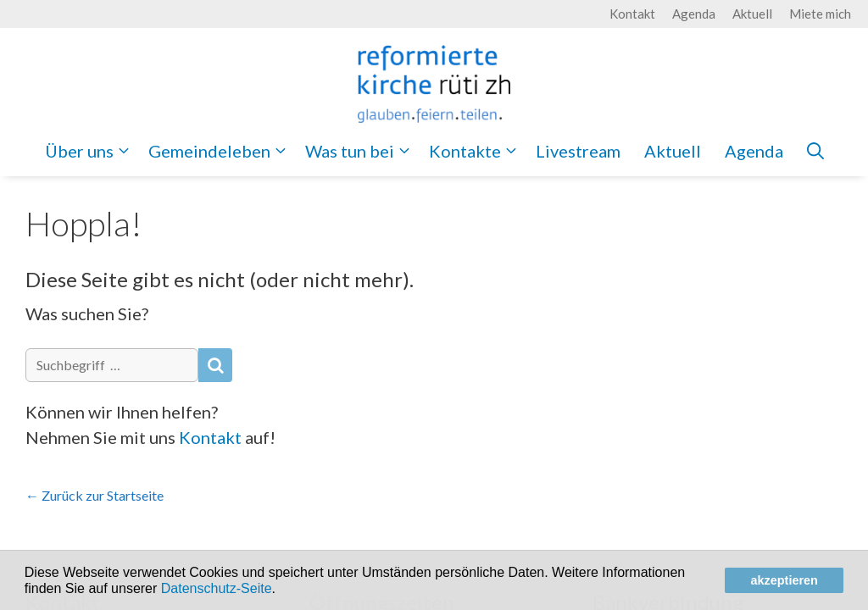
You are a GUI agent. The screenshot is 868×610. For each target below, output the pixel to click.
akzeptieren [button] (784, 580)
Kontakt (632, 13)
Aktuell (752, 13)
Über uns (90, 151)
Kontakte (476, 151)
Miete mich (820, 13)
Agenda (693, 13)
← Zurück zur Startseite (94, 495)
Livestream (578, 151)
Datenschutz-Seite (216, 588)
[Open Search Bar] (815, 151)
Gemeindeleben (220, 151)
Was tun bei (361, 151)
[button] (281, 589)
